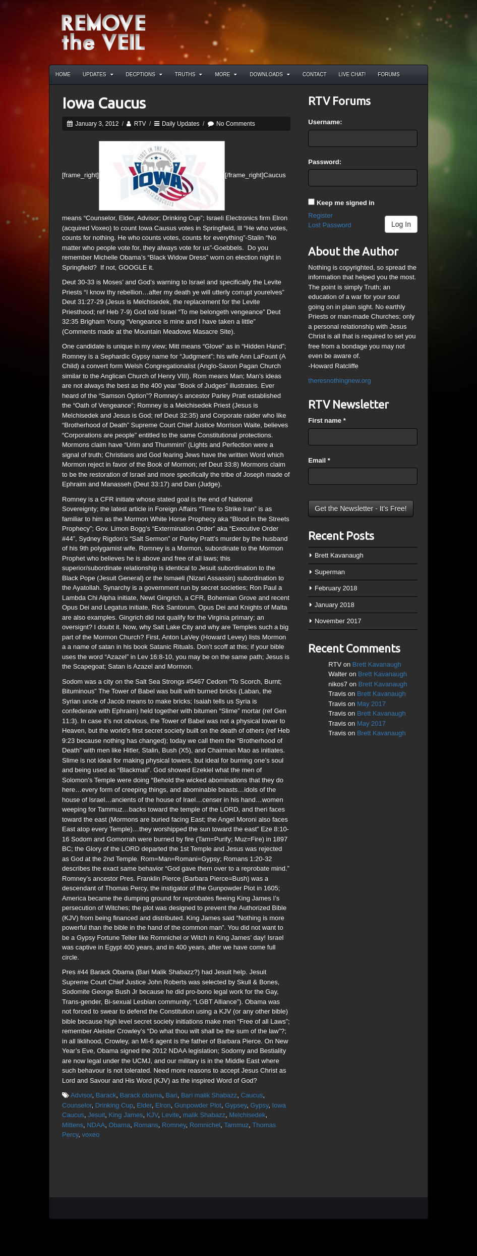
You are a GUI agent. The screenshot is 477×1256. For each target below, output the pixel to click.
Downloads (270, 74)
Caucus (252, 1095)
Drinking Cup (114, 1105)
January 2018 (334, 605)
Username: (325, 122)
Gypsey (236, 1105)
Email (319, 460)
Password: (324, 162)
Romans (146, 1125)
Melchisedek (247, 1115)
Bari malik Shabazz (209, 1095)
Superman (330, 572)
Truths (189, 74)
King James (126, 1115)
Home (63, 74)
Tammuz (236, 1125)
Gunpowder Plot (197, 1105)
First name (326, 420)
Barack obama (141, 1095)
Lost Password (329, 225)
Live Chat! (352, 74)
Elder (144, 1105)
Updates (98, 74)
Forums (388, 74)
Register (320, 215)
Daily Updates (181, 123)
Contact (315, 74)
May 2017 (371, 704)
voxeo (91, 1134)
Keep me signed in (346, 203)
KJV (152, 1115)
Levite (171, 1115)
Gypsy (259, 1105)
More (226, 74)
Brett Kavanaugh (339, 555)
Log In (401, 224)
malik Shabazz (204, 1115)
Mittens (72, 1125)
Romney (174, 1125)
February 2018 (336, 588)
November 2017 (338, 621)
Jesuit (96, 1115)
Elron (162, 1105)
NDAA (96, 1125)
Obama (120, 1125)
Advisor (81, 1095)
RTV (140, 123)
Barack (106, 1095)
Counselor (77, 1105)
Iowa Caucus (104, 103)
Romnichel (205, 1125)
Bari (171, 1095)
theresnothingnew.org (339, 380)
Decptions (144, 74)
